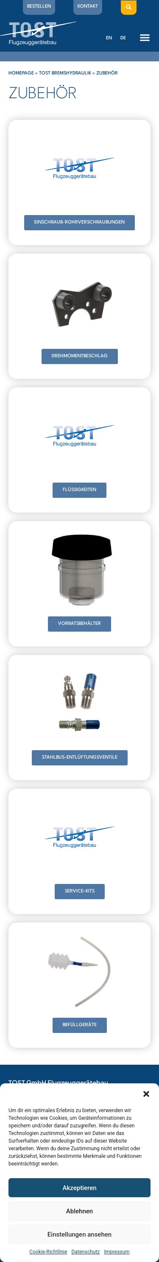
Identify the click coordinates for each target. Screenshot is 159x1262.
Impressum (116, 1252)
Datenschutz (85, 1252)
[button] (146, 1094)
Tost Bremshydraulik (65, 73)
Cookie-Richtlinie (48, 1252)
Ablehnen (79, 1211)
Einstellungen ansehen (79, 1234)
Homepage (21, 73)
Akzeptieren (79, 1188)
